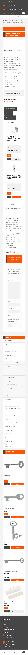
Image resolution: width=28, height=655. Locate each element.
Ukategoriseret (8, 441)
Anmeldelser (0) (10, 117)
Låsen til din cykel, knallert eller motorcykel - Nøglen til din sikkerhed (13, 407)
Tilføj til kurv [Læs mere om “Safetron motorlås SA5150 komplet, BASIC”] (16, 159)
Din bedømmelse (12, 277)
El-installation (8, 355)
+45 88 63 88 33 (9, 2)
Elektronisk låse (8, 399)
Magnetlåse (8, 366)
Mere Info (8, 113)
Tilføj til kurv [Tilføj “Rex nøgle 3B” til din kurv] (17, 484)
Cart (22, 651)
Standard (21, 20)
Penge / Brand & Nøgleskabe (11, 422)
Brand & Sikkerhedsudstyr (10, 348)
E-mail (10, 308)
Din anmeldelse (12, 281)
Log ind (6, 13)
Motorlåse (16, 20)
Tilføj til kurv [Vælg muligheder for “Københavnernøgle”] (17, 547)
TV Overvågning (8, 433)
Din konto (14, 13)
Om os (4, 624)
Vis (9, 158)
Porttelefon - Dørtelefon (10, 426)
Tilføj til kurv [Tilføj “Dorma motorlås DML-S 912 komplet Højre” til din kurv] (16, 197)
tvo (5, 437)
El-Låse (11, 20)
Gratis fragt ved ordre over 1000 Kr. (14, 9)
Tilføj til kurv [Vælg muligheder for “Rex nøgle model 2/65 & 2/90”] (17, 580)
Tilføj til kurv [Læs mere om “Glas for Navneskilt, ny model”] (13, 611)
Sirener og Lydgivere (9, 430)
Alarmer (6, 344)
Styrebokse (10, 395)
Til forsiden (6, 622)
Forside (6, 20)
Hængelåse (7, 403)
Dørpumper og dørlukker (10, 351)
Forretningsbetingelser (8, 629)
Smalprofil (9, 388)
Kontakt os (5, 627)
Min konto (4, 652)
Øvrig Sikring (7, 419)
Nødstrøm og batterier (10, 412)
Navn (9, 301)
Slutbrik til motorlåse (12, 384)
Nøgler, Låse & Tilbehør (10, 415)
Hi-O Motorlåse (10, 377)
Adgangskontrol (8, 340)
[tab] (10, 109)
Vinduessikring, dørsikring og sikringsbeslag (11, 445)
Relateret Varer (10, 109)
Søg (14, 652)
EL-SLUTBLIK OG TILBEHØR (12, 362)
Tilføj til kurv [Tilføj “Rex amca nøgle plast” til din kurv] (17, 517)
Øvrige (8, 381)
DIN (8, 373)
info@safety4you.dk (10, 5)
